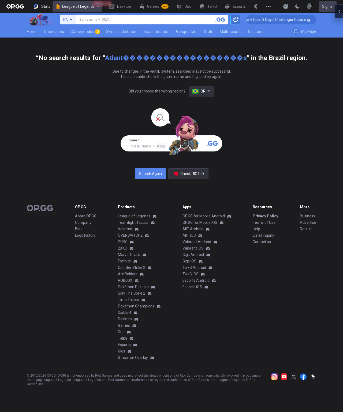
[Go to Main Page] (15, 6)
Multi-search (231, 31)
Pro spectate (186, 31)
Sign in (327, 6)
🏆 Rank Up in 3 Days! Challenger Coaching (284, 19)
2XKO (122, 248)
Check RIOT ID (188, 173)
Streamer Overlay (133, 357)
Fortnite (124, 261)
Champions (54, 31)
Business (307, 216)
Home (32, 31)
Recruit (306, 229)
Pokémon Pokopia (133, 287)
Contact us (262, 242)
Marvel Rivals (129, 255)
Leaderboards (156, 31)
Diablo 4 (124, 312)
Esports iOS (192, 287)
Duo (121, 332)
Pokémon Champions (136, 306)
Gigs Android (193, 255)
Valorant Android (196, 242)
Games (124, 325)
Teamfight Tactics (133, 222)
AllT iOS (189, 235)
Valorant (125, 229)
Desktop (125, 319)
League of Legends (77, 6)
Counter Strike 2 (131, 267)
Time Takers (128, 300)
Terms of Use (264, 222)
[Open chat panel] (339, 96)
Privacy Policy (265, 216)
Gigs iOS (189, 261)
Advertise (308, 222)
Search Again (150, 174)
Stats (208, 31)
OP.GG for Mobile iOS (199, 222)
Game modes (85, 31)
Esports (124, 345)
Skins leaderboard (121, 31)
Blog (79, 229)
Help (256, 229)
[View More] (268, 6)
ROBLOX (125, 280)
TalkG (122, 338)
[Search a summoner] (220, 19)
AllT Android (192, 229)
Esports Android (196, 280)
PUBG (123, 242)
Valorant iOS (193, 248)
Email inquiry (263, 235)
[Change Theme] (297, 6)
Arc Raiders (127, 274)
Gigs (121, 351)
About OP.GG (85, 216)
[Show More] (285, 6)
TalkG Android (194, 267)
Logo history (85, 235)
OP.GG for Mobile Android (203, 216)
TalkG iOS (190, 274)
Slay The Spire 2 (131, 293)
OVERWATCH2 (130, 235)
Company (83, 222)
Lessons (255, 31)
